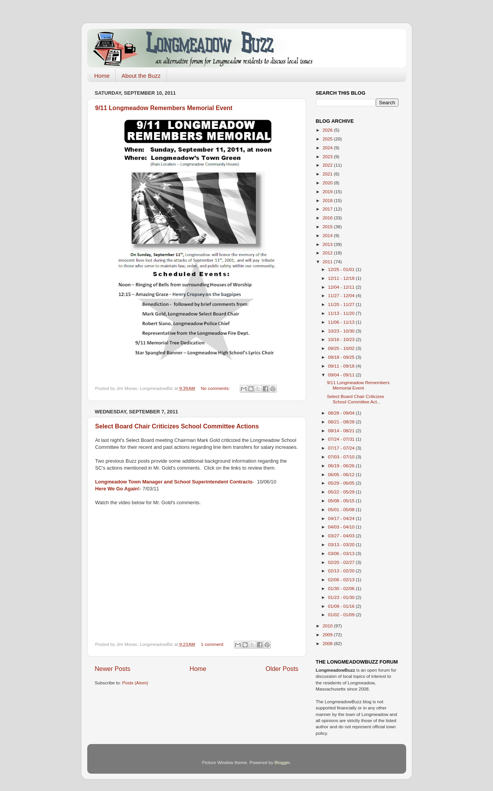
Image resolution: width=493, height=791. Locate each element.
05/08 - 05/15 (342, 500)
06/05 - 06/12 (342, 474)
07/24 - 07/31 (342, 438)
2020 (328, 182)
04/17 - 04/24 (342, 518)
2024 (328, 147)
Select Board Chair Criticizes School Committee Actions (177, 426)
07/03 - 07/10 (342, 456)
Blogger (282, 762)
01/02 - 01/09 (342, 614)
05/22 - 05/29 (342, 491)
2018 (328, 200)
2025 (328, 138)
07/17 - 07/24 (342, 447)
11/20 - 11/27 (342, 304)
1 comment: (213, 644)
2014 (328, 235)
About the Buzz (141, 75)
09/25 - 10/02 (342, 348)
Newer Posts (113, 668)
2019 (328, 191)
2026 (328, 129)
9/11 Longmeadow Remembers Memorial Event (163, 108)
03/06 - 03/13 (342, 553)
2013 (328, 244)
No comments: (216, 388)
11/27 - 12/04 (342, 295)
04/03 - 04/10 (342, 526)
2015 (328, 226)
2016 (328, 217)
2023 (328, 156)
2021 (328, 173)
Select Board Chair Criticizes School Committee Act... (355, 399)
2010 (328, 625)
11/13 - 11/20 (342, 313)
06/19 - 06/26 (342, 465)
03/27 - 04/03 (342, 535)
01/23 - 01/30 (342, 597)
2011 (328, 261)
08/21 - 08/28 (342, 421)
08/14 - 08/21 (342, 430)
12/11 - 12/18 (342, 278)
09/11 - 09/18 (342, 365)
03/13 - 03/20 (342, 544)
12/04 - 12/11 (342, 286)
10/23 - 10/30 (342, 330)
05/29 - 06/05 (342, 482)
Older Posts (282, 668)
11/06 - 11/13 (342, 321)
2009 (328, 634)
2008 (328, 643)
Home (102, 75)
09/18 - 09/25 (342, 357)
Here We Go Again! (117, 489)
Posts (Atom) (135, 682)
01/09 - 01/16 (342, 606)
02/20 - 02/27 (342, 562)
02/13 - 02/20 (342, 570)
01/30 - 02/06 (342, 588)
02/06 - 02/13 (342, 579)
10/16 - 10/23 (342, 339)
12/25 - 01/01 (342, 269)
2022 (328, 164)
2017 (328, 208)
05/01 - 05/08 (342, 509)
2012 (328, 252)
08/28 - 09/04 (342, 412)
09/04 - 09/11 (342, 374)
